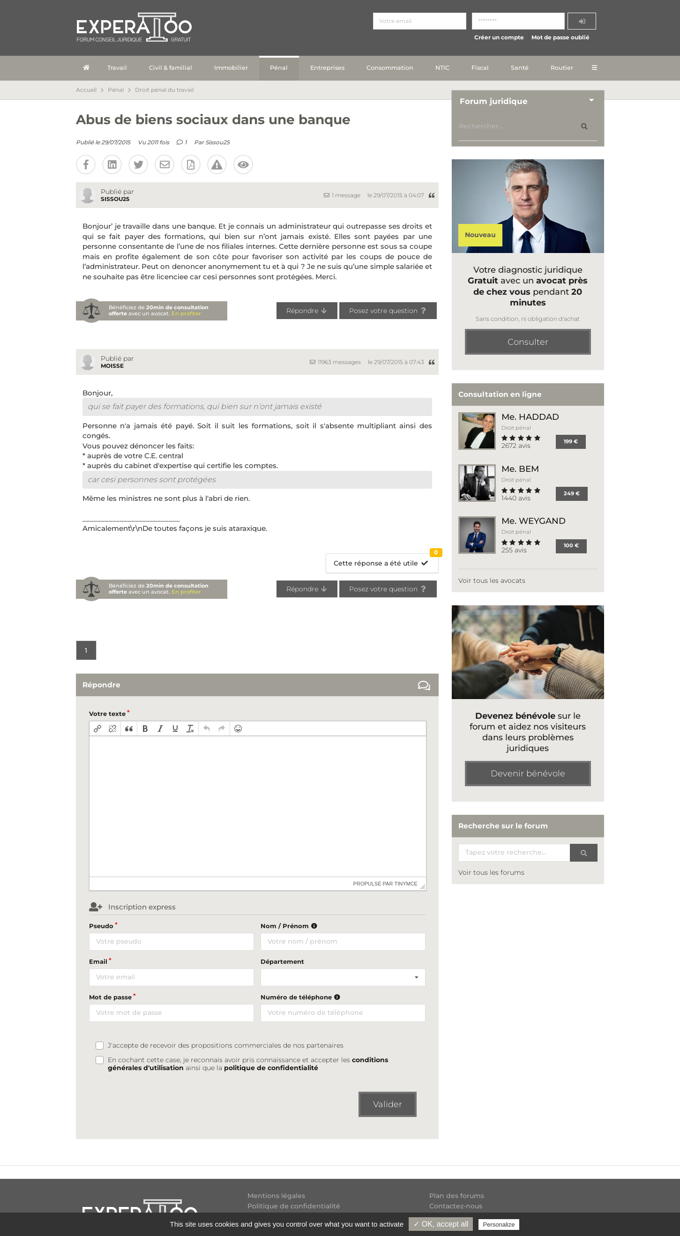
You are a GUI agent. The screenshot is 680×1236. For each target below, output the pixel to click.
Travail (117, 67)
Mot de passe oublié (560, 37)
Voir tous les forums (491, 872)
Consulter (528, 342)
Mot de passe (110, 997)
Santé (520, 67)
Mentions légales (276, 1196)
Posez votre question (388, 310)
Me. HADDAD (530, 416)
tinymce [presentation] (406, 883)
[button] (97, 728)
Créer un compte (499, 37)
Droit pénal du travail (164, 90)
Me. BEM (520, 468)
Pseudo (101, 926)
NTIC (442, 67)
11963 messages (335, 361)
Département (282, 961)
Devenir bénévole (528, 773)
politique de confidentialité (271, 1068)
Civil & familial (170, 67)
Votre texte (107, 713)
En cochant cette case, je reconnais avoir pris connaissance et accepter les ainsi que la (248, 1064)
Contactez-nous (455, 1206)
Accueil (86, 90)
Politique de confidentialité (293, 1206)
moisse (112, 365)
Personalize (499, 1224)
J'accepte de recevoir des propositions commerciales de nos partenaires (226, 1046)
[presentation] (97, 728)
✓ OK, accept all (440, 1224)
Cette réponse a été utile (386, 560)
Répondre (307, 310)
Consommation (389, 67)
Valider (387, 1104)
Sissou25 (217, 142)
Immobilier (231, 67)
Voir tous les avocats (491, 580)
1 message (342, 195)
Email (98, 961)
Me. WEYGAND (533, 520)
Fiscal (480, 67)
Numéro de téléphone (302, 997)
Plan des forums (456, 1196)
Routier (562, 67)
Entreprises (327, 67)
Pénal (279, 67)
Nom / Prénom (290, 926)
